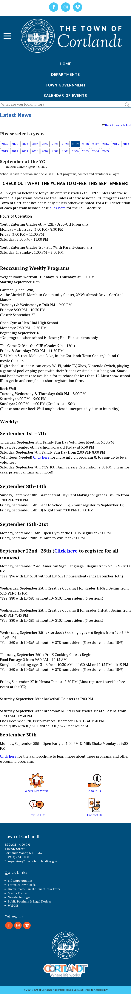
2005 (85, 151)
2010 (35, 151)
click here (58, 207)
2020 (65, 144)
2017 (95, 144)
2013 (4, 151)
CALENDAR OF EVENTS (65, 95)
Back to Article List (116, 125)
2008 (55, 151)
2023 (35, 144)
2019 (75, 144)
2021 (55, 144)
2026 (4, 144)
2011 (24, 151)
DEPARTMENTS (65, 74)
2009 (45, 151)
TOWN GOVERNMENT (65, 85)
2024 (24, 144)
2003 (105, 151)
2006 (75, 151)
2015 (115, 144)
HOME (65, 63)
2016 (105, 144)
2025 (14, 144)
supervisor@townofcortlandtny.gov (32, 861)
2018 (85, 144)
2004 (95, 151)
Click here (41, 457)
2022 (45, 144)
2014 (125, 144)
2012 (14, 151)
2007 (65, 151)
